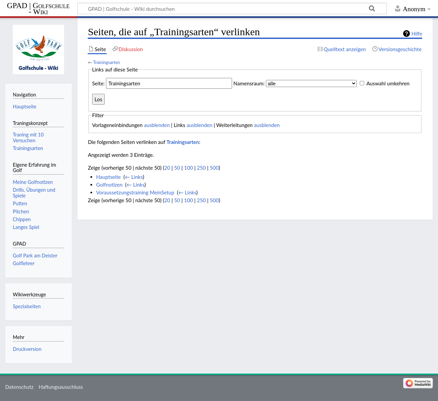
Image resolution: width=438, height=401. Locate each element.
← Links (134, 177)
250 (201, 168)
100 (188, 168)
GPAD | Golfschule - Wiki (38, 9)
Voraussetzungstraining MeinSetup (135, 192)
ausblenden (157, 125)
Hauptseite (108, 177)
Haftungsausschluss (61, 387)
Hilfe (417, 33)
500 (214, 168)
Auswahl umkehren (388, 83)
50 (177, 168)
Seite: (98, 83)
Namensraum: (249, 83)
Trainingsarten (106, 62)
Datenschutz (19, 387)
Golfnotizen (109, 185)
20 (167, 168)
